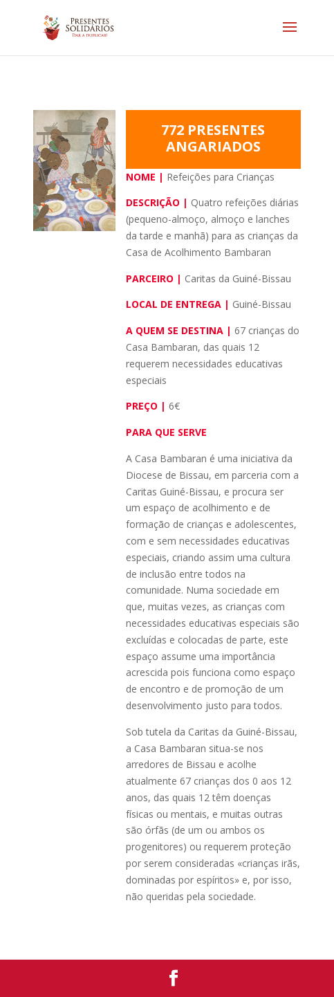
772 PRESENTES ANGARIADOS (213, 138)
